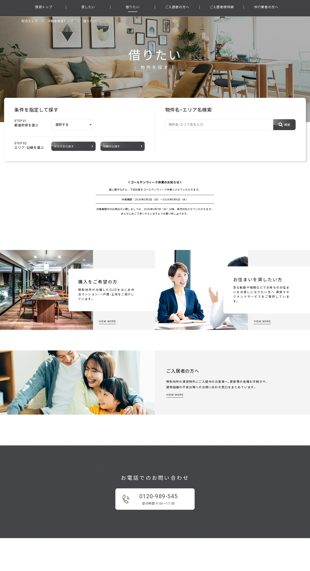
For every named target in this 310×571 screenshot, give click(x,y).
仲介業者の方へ (266, 7)
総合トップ (30, 21)
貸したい (88, 7)
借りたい (132, 7)
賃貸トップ (43, 7)
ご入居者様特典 (222, 7)
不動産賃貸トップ (60, 21)
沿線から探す (111, 146)
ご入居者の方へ (177, 7)
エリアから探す (64, 146)
